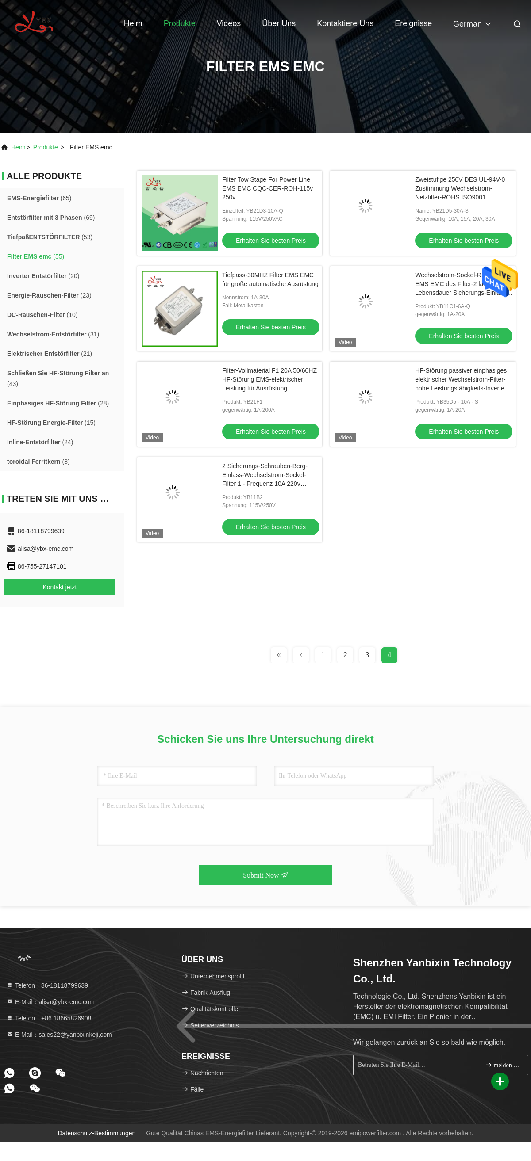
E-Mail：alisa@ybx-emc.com (50, 1001)
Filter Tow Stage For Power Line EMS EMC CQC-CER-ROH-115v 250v (267, 188)
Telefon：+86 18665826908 (48, 1018)
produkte (45, 147)
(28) (58, 403)
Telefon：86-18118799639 (47, 985)
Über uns (279, 23)
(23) (49, 295)
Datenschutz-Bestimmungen (96, 1133)
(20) (43, 275)
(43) (58, 378)
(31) (53, 334)
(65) (39, 198)
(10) (42, 314)
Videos (229, 23)
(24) (40, 442)
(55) (35, 256)
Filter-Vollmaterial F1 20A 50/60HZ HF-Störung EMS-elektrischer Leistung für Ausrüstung (269, 379)
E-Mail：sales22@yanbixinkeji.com (59, 1034)
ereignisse (413, 23)
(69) (51, 217)
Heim (133, 23)
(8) (38, 461)
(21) (49, 353)
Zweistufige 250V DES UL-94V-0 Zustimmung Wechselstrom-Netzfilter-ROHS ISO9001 (460, 188)
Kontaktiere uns (345, 23)
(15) (51, 422)
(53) (49, 237)
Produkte (180, 23)
